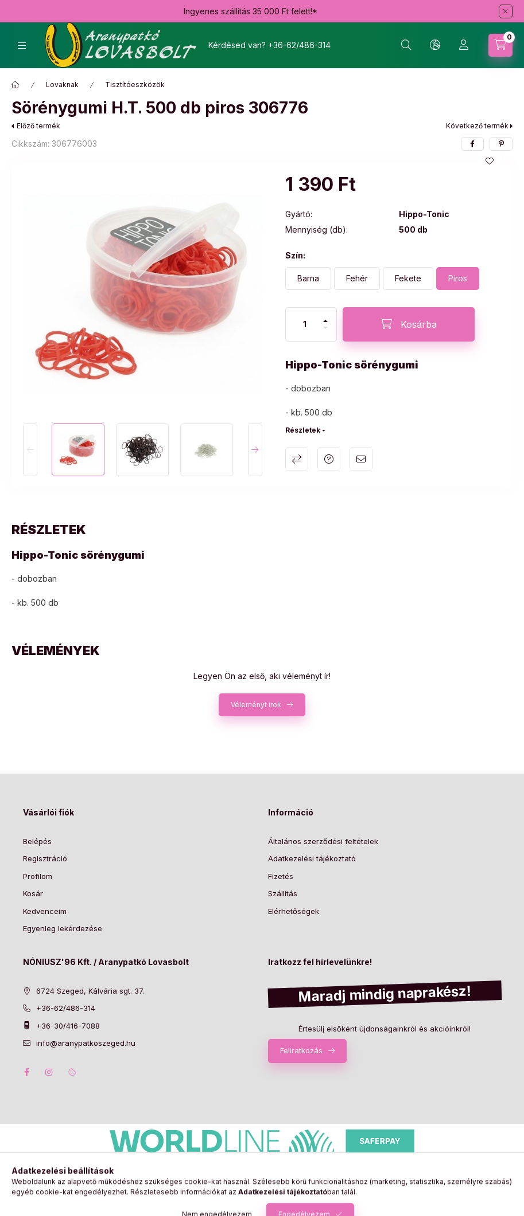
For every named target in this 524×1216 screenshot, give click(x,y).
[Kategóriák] (21, 45)
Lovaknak (62, 84)
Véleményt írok (256, 704)
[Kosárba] (409, 324)
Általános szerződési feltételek (323, 841)
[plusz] (325, 316)
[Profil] (463, 45)
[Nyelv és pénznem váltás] (435, 45)
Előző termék (38, 125)
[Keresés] (406, 45)
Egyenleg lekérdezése (62, 928)
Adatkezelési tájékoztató (312, 858)
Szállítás (282, 893)
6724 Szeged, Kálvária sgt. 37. (90, 990)
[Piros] (457, 278)
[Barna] (308, 278)
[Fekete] (408, 278)
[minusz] (325, 332)
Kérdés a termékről (328, 459)
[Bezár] (506, 11)
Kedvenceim (45, 911)
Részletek (302, 430)
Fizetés (280, 876)
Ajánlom (361, 459)
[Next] (255, 449)
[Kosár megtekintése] (500, 45)
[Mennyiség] (305, 324)
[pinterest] (501, 144)
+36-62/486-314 (299, 45)
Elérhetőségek (293, 911)
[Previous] (30, 449)
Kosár (33, 893)
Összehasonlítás (296, 459)
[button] (142, 293)
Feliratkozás (301, 1050)
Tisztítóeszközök (135, 84)
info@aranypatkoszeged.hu (85, 1043)
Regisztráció (45, 858)
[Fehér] (357, 278)
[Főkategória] (15, 85)
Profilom (37, 876)
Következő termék (477, 125)
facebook (26, 1072)
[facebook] (472, 144)
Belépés (37, 841)
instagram (49, 1072)
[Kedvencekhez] (489, 161)
